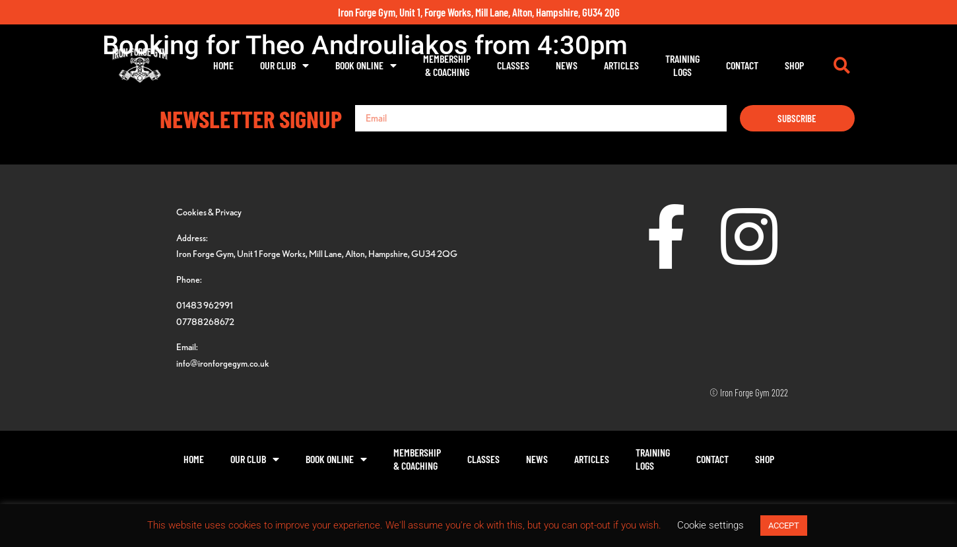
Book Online (366, 65)
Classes (513, 65)
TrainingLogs (682, 65)
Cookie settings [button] (710, 525)
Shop (794, 65)
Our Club (284, 65)
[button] (841, 65)
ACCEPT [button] (783, 525)
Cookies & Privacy (209, 211)
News (567, 65)
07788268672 (205, 321)
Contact (742, 65)
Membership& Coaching (447, 65)
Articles (621, 65)
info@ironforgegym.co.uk (222, 363)
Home (223, 65)
